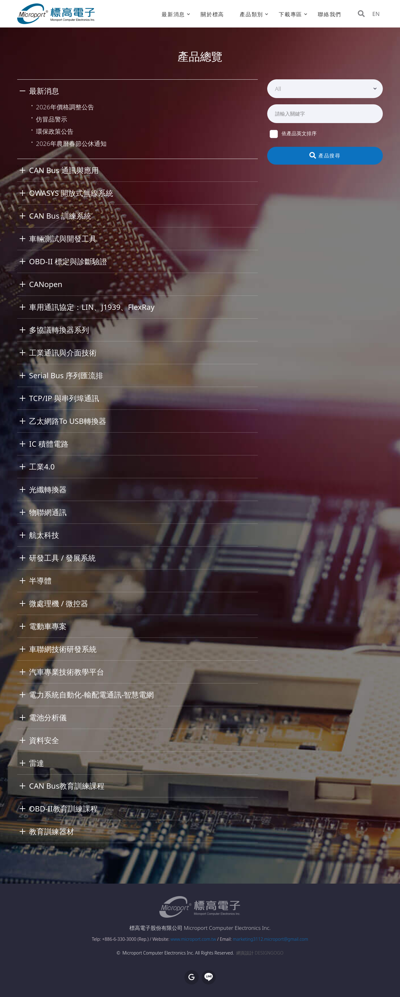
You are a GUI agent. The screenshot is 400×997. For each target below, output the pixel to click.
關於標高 (212, 14)
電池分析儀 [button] (48, 717)
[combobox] (325, 88)
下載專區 (290, 14)
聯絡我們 (329, 14)
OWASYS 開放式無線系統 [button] (71, 193)
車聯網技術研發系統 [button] (63, 649)
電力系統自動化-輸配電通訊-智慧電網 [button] (91, 694)
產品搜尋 (325, 155)
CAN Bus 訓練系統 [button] (60, 216)
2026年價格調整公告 (65, 107)
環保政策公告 (54, 131)
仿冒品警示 (51, 119)
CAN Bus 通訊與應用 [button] (64, 170)
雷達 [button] (36, 763)
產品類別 (251, 14)
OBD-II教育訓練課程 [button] (63, 808)
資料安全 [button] (44, 740)
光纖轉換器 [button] (48, 489)
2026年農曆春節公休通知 (71, 143)
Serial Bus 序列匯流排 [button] (66, 375)
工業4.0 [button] (42, 466)
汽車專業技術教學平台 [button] (66, 672)
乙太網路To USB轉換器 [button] (67, 421)
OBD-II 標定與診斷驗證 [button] (68, 261)
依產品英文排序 (293, 133)
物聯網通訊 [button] (48, 512)
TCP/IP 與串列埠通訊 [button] (64, 398)
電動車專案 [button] (48, 626)
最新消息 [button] (44, 91)
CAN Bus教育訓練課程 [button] (66, 786)
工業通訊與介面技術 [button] (63, 352)
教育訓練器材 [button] (51, 831)
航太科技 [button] (44, 535)
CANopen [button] (45, 284)
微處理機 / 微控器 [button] (58, 603)
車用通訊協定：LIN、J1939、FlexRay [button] (91, 307)
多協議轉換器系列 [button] (59, 330)
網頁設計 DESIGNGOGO (259, 953)
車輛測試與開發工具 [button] (63, 238)
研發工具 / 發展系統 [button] (62, 558)
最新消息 (173, 14)
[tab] (137, 90)
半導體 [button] (40, 580)
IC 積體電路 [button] (48, 444)
